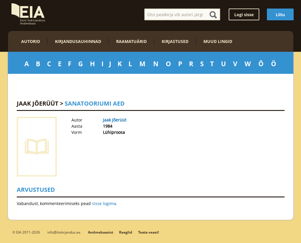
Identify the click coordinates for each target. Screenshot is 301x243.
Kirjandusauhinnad (78, 41)
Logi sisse (244, 14)
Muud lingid (217, 41)
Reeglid (125, 232)
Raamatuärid (131, 41)
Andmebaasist (100, 232)
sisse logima (104, 203)
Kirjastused (175, 41)
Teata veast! (148, 232)
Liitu (280, 14)
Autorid (30, 41)
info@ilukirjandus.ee (64, 232)
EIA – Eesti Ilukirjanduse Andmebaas (28, 13)
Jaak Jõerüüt (37, 103)
